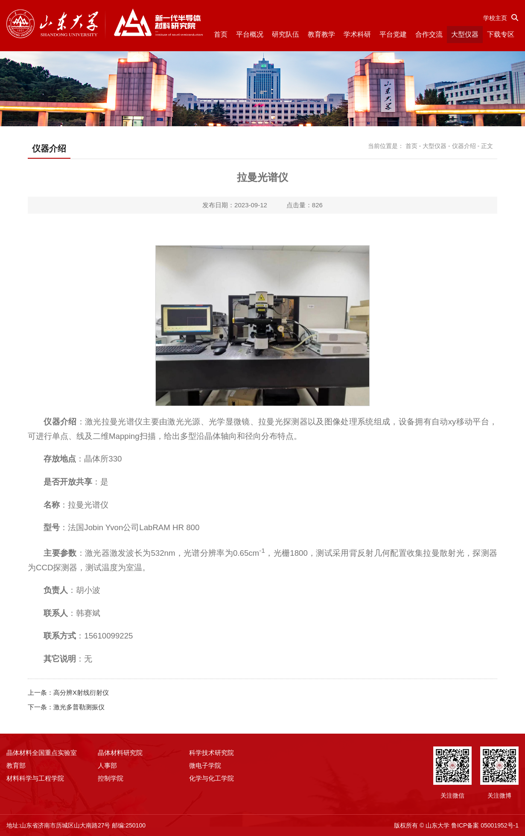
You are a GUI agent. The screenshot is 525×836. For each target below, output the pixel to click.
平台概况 (249, 34)
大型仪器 (464, 34)
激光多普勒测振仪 (79, 707)
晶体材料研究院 (120, 752)
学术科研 (357, 34)
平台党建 (393, 34)
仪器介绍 (464, 145)
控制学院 (110, 778)
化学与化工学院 (211, 778)
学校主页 (495, 18)
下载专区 (500, 34)
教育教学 (321, 34)
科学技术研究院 (211, 752)
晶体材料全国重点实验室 (41, 752)
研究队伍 (285, 34)
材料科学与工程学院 (35, 778)
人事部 (107, 765)
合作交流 (429, 34)
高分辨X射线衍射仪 (81, 692)
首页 (221, 34)
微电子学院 (205, 765)
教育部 (16, 765)
